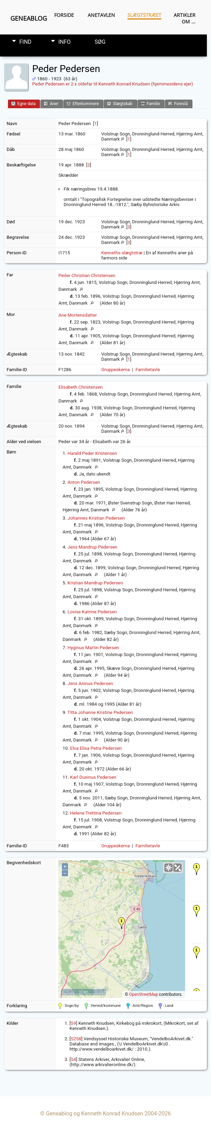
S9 (73, 1023)
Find (25, 42)
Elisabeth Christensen (80, 387)
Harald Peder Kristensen (92, 453)
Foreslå (178, 103)
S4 (73, 1059)
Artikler (184, 15)
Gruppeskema (115, 369)
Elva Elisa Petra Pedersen (96, 748)
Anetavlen (101, 15)
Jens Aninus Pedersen (90, 683)
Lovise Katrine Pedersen (92, 611)
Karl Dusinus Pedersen (93, 777)
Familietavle (147, 369)
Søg (100, 42)
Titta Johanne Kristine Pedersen (100, 712)
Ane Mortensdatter (77, 315)
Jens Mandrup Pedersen (92, 547)
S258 (76, 1038)
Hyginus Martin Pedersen (93, 647)
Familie (150, 103)
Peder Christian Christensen (86, 275)
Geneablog (28, 18)
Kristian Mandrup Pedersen (95, 582)
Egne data (23, 103)
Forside (64, 15)
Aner (51, 103)
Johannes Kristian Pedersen (96, 518)
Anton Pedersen (84, 482)
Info (64, 42)
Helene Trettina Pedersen (96, 813)
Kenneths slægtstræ (121, 252)
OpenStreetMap (143, 994)
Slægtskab (119, 103)
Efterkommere (82, 103)
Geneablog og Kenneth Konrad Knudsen (94, 1113)
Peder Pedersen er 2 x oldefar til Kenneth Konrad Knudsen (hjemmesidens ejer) (112, 83)
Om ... (188, 21)
